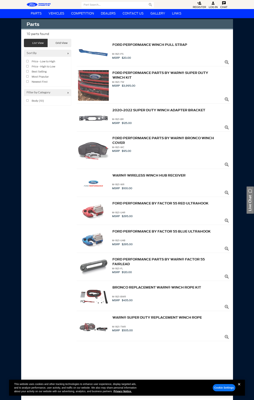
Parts (36, 13)
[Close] (239, 387)
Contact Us (133, 13)
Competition (82, 13)
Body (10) (38, 101)
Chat (224, 5)
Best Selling (39, 72)
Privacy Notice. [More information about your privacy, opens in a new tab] (123, 391)
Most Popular (40, 77)
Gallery (157, 13)
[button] (250, 200)
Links (176, 13)
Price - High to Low (43, 67)
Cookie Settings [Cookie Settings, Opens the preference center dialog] (224, 387)
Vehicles (56, 13)
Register (199, 5)
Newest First (40, 82)
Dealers (108, 13)
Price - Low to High (43, 61)
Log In (213, 5)
